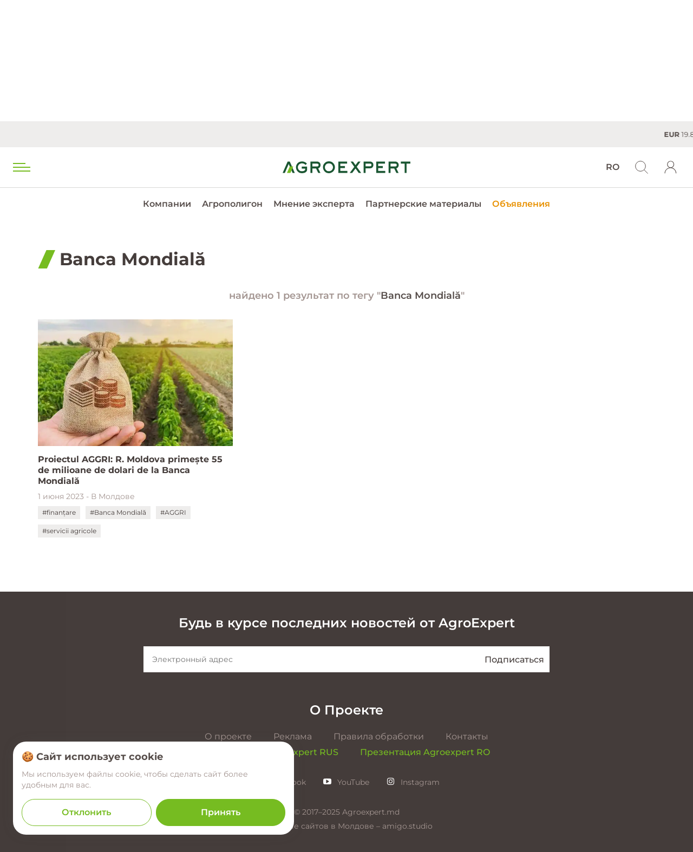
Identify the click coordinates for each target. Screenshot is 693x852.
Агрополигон (232, 204)
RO (612, 167)
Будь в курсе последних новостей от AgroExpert (347, 623)
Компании (167, 204)
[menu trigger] (20, 167)
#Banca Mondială (118, 512)
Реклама (292, 736)
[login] (671, 167)
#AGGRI (173, 512)
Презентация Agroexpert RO (425, 752)
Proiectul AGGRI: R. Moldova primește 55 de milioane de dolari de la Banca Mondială (130, 470)
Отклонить (86, 812)
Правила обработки (379, 736)
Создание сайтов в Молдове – (321, 826)
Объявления (521, 204)
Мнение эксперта (314, 204)
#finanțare (59, 512)
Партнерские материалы (423, 204)
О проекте (228, 736)
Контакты (467, 736)
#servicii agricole (69, 531)
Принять (220, 812)
